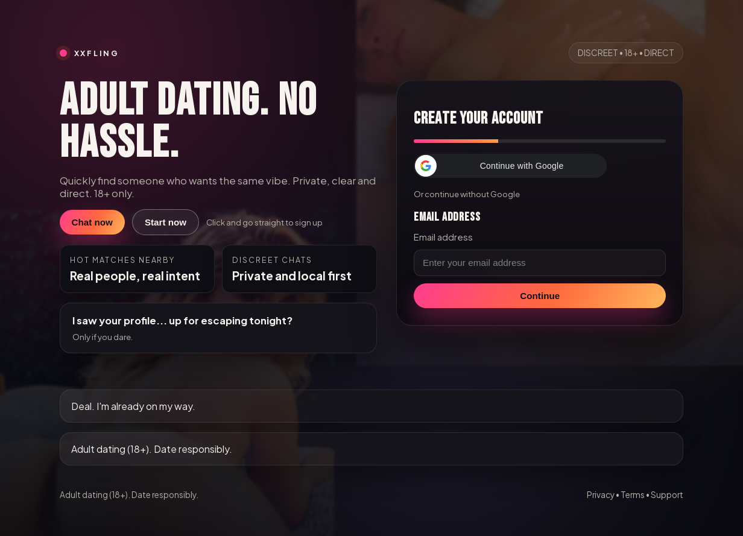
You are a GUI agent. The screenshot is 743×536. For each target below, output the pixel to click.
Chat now (92, 222)
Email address (443, 237)
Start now (165, 222)
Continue (540, 296)
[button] (510, 166)
